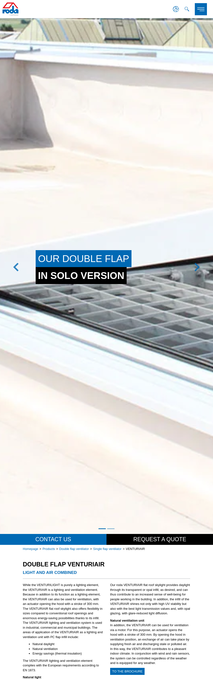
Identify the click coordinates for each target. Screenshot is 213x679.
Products (48, 549)
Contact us (53, 539)
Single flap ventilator (107, 549)
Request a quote (159, 539)
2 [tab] (111, 528)
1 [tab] (102, 528)
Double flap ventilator (74, 549)
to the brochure (127, 671)
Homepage (30, 549)
